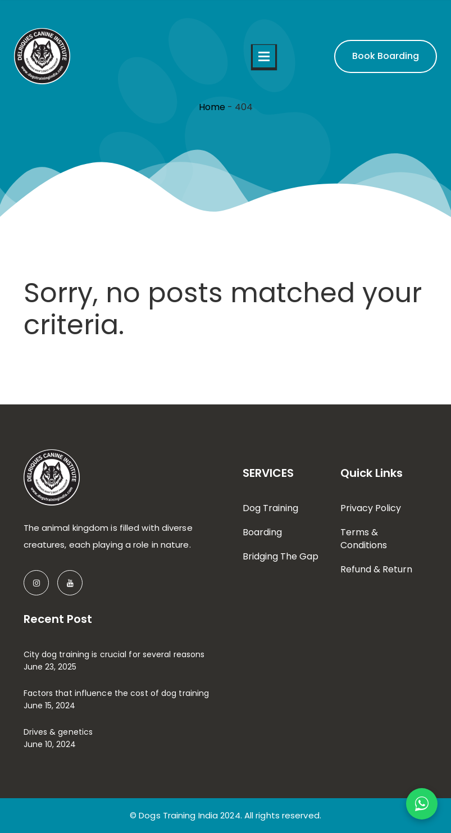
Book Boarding (385, 55)
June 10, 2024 (50, 744)
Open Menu (264, 56)
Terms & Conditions (363, 539)
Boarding (262, 532)
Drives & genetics (58, 732)
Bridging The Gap (280, 556)
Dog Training (270, 508)
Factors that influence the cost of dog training (116, 693)
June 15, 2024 (49, 705)
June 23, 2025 (50, 666)
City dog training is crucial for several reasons (114, 654)
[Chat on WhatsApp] (422, 804)
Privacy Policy (370, 508)
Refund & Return (376, 569)
